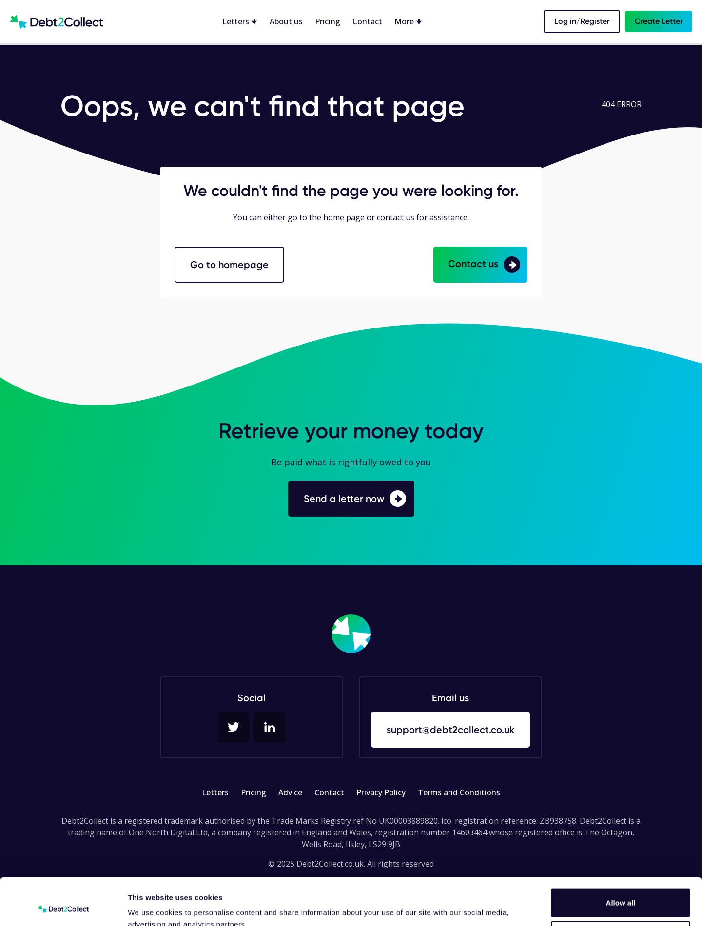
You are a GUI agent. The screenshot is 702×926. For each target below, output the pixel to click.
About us (286, 21)
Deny (621, 890)
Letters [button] (236, 21)
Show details (150, 907)
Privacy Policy (381, 792)
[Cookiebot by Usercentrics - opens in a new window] (63, 907)
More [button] (405, 21)
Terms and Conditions (459, 792)
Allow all (621, 858)
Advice (290, 792)
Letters (215, 792)
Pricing (327, 21)
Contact (367, 21)
